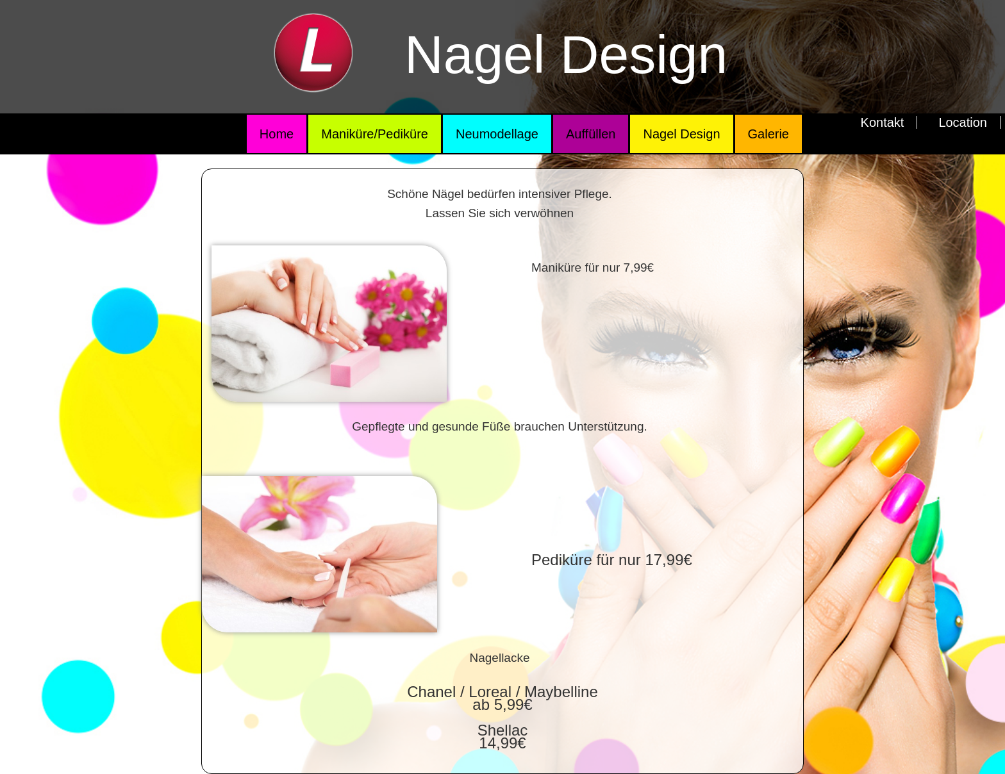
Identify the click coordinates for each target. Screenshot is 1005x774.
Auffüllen (590, 134)
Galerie (768, 134)
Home (277, 134)
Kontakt (882, 122)
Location (962, 122)
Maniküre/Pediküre (374, 134)
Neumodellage (497, 134)
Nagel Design (681, 134)
